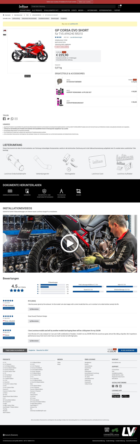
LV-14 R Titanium (35, 366)
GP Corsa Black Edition (9, 400)
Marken (87, 369)
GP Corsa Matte (34, 400)
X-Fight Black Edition (36, 403)
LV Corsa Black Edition (36, 369)
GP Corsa (32, 398)
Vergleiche (64, 18)
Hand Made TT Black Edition (10, 407)
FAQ (113, 371)
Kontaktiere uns (116, 362)
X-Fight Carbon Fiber (8, 405)
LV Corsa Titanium (35, 371)
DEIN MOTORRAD (25, 10)
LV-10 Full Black (7, 375)
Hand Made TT (34, 405)
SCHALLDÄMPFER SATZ (51, 10)
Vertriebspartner (89, 378)
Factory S (5, 389)
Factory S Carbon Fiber (9, 391)
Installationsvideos (44, 18)
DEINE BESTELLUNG (117, 375)
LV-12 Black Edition (8, 378)
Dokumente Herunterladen (29, 18)
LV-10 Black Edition (35, 373)
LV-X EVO (32, 396)
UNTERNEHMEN (92, 10)
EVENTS (74, 10)
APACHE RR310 (36, 15)
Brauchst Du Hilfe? (42, 350)
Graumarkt (88, 382)
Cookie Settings (110, 441)
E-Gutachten (115, 369)
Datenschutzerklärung (98, 441)
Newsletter (115, 378)
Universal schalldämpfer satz (38, 410)
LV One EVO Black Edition (37, 382)
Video (59, 362)
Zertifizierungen (89, 375)
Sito (31, 409)
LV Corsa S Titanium (8, 369)
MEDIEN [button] (81, 10)
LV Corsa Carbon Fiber (9, 371)
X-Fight (5, 403)
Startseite (6, 15)
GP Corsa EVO (7, 401)
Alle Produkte (6, 412)
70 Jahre (87, 376)
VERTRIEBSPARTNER (105, 10)
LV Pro (5, 385)
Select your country (85, 2)
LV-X (4, 398)
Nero (31, 384)
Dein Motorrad (18, 15)
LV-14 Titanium (7, 364)
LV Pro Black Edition (35, 385)
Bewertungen (55, 18)
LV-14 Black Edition (35, 362)
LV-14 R (32, 364)
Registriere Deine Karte (118, 376)
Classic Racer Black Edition (10, 396)
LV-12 (31, 376)
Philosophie (88, 371)
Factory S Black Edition (36, 389)
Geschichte (88, 368)
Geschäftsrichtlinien (131, 441)
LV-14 (4, 362)
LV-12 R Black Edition (36, 380)
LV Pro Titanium (34, 387)
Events (86, 364)
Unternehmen (88, 366)
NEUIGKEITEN (65, 10)
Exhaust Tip (33, 407)
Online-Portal (88, 384)
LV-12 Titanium (34, 378)
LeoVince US (74, 24)
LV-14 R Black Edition (9, 366)
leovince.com (10, 441)
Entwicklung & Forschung (92, 373)
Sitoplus (5, 410)
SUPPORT (117, 10)
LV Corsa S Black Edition (9, 368)
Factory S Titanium (35, 391)
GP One (5, 394)
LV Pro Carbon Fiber (8, 387)
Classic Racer (34, 394)
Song (58, 364)
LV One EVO (6, 382)
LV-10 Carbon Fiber (35, 375)
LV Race (5, 393)
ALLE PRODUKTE (37, 10)
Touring (5, 409)
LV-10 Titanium (7, 376)
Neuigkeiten (88, 362)
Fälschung (88, 380)
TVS (27, 15)
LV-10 (4, 373)
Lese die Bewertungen (76, 37)
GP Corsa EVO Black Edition (38, 401)
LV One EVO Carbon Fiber (10, 384)
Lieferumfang (16, 18)
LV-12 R (5, 380)
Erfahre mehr (115, 393)
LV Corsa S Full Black (36, 368)
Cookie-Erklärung (120, 441)
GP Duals (32, 393)
